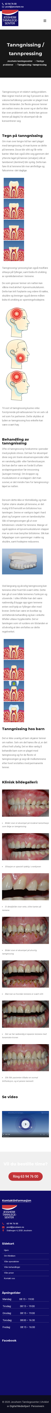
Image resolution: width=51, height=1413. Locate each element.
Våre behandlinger (12, 1267)
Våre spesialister (11, 1261)
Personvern (37, 1406)
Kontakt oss (9, 1278)
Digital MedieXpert (20, 1406)
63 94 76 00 (12, 1223)
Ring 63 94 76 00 (25, 1176)
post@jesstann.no (15, 1227)
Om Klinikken (9, 1256)
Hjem (6, 1250)
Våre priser (9, 1273)
